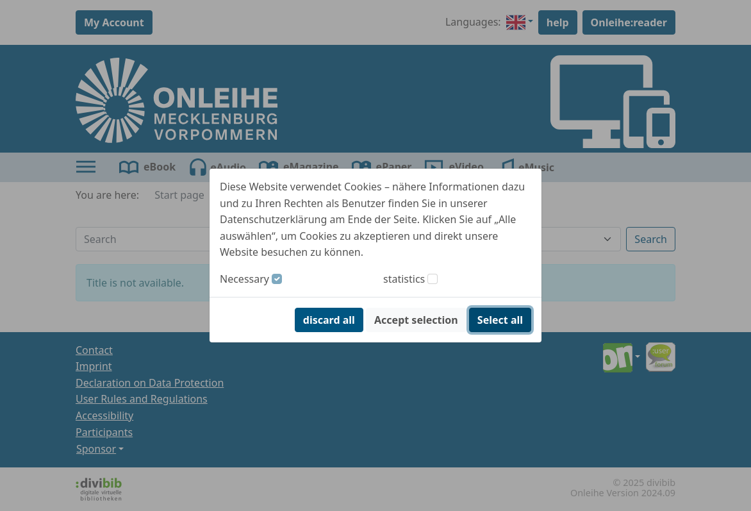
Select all (500, 320)
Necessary (244, 279)
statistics (404, 279)
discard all (329, 320)
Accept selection (416, 320)
